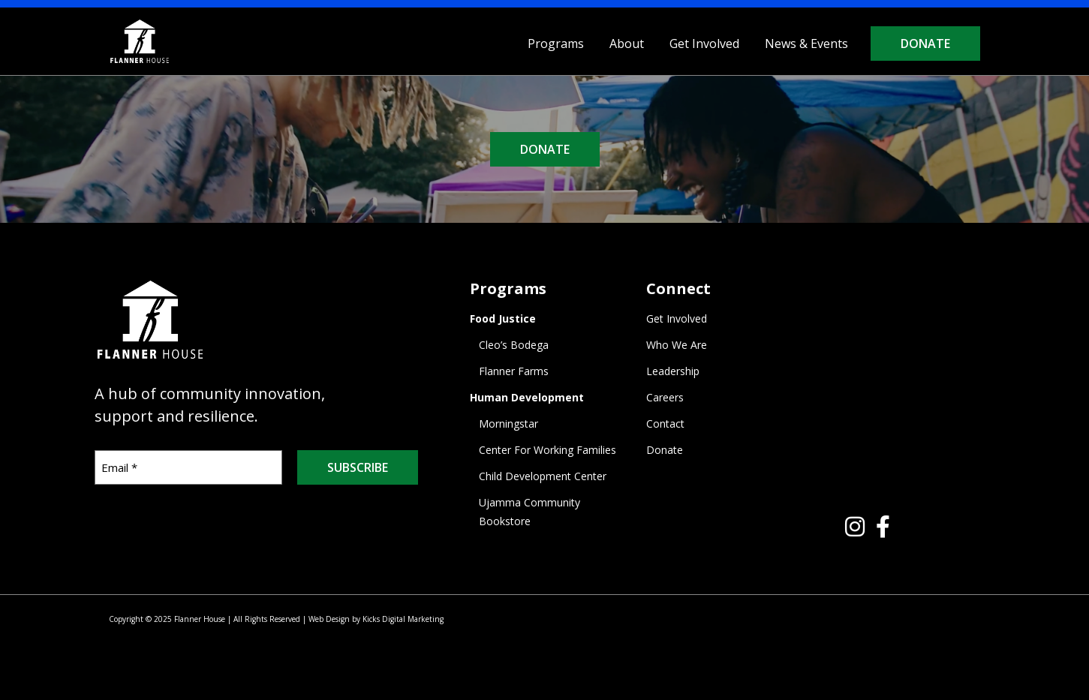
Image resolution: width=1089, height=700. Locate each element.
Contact (665, 423)
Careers (665, 397)
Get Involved (704, 43)
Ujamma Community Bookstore (529, 511)
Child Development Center (542, 476)
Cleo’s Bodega (514, 345)
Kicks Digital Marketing (403, 619)
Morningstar (508, 423)
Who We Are (676, 345)
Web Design (329, 619)
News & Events (806, 43)
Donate (925, 43)
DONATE (545, 149)
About (626, 43)
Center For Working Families (547, 450)
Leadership (672, 371)
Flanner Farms (514, 371)
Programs (556, 43)
